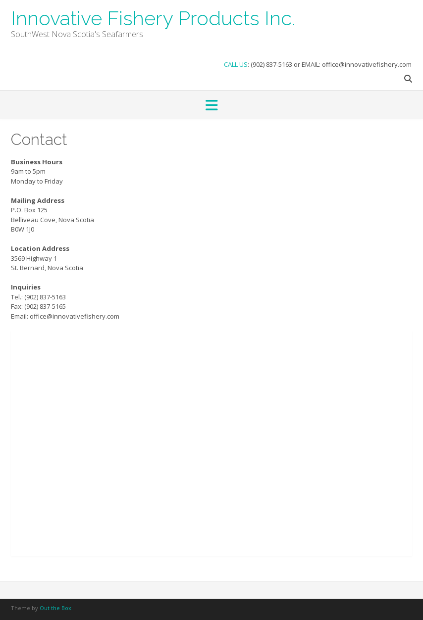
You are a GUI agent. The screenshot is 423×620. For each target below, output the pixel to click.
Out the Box (55, 608)
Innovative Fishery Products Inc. (153, 17)
